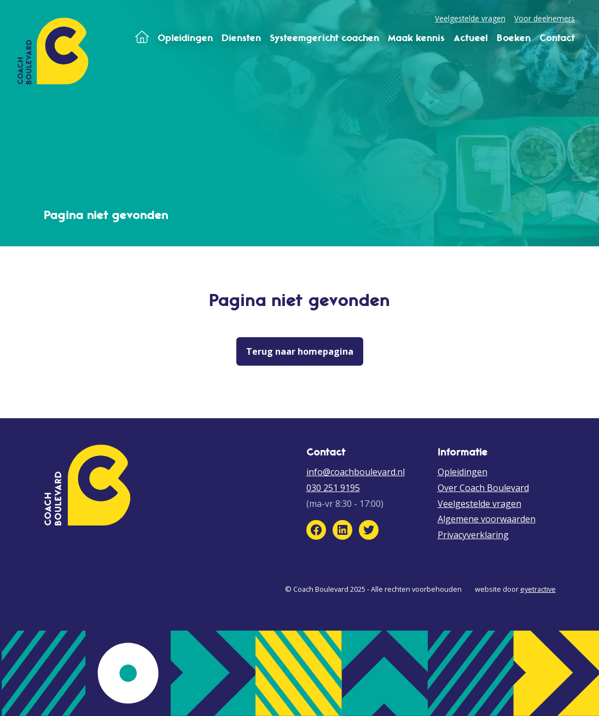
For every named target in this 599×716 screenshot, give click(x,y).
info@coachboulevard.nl (355, 472)
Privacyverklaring (473, 535)
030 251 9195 (333, 488)
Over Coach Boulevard (483, 488)
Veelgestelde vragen (470, 18)
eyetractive (538, 589)
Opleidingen (462, 472)
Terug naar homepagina (299, 351)
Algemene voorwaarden (487, 519)
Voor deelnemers (544, 18)
